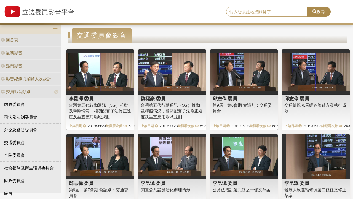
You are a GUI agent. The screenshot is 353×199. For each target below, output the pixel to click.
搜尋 (318, 11)
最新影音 (11, 53)
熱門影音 (11, 66)
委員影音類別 (16, 91)
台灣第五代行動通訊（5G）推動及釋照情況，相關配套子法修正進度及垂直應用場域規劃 (100, 111)
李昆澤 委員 (81, 98)
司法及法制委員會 (20, 117)
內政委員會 (14, 104)
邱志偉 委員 (225, 98)
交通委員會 (14, 142)
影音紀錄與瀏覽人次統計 (26, 79)
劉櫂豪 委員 (153, 98)
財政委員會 (14, 180)
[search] (266, 12)
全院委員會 (14, 155)
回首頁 (9, 40)
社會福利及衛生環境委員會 (29, 168)
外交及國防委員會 (20, 129)
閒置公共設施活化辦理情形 (165, 189)
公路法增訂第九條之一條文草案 (242, 189)
